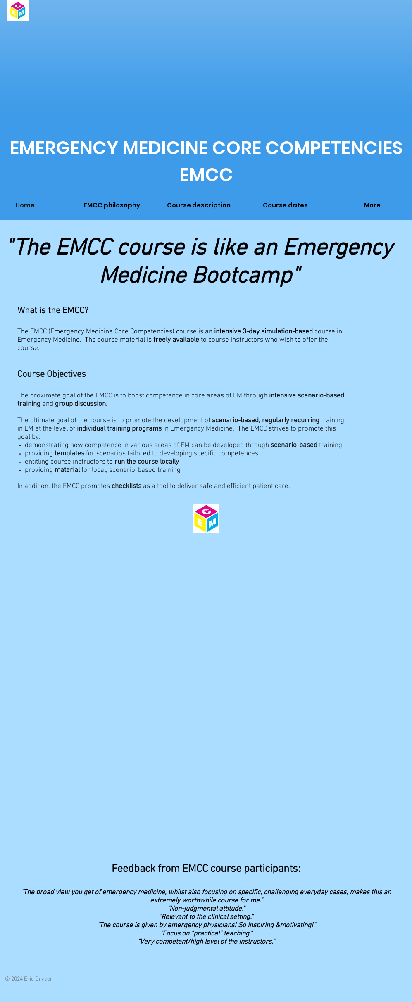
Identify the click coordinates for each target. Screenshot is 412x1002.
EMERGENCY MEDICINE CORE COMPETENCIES (206, 147)
